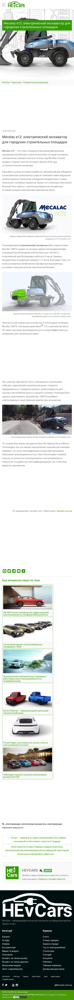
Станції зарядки (51, 940)
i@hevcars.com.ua (63, 985)
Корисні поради (50, 944)
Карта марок (55, 976)
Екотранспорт (9, 947)
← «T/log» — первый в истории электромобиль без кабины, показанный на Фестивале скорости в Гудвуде (37, 840)
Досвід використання (53, 969)
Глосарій (47, 954)
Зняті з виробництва (12, 969)
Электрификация (12, 824)
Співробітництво (8, 979)
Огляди (5, 940)
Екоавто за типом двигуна (15, 962)
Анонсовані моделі (11, 965)
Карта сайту (36, 976)
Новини (5, 944)
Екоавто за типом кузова (14, 958)
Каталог (6, 936)
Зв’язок (25, 976)
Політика (16, 976)
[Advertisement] (37, 108)
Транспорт (16, 82)
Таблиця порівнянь (52, 965)
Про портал (6, 976)
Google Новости (57, 879)
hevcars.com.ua (64, 511)
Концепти (47, 958)
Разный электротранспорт (35, 82)
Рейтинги (47, 962)
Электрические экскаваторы (33, 824)
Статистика (48, 951)
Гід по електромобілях (54, 947)
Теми (45, 976)
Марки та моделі (10, 951)
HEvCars (6, 82)
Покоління (7, 954)
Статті (46, 936)
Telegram (42, 879)
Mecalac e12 (18, 828)
